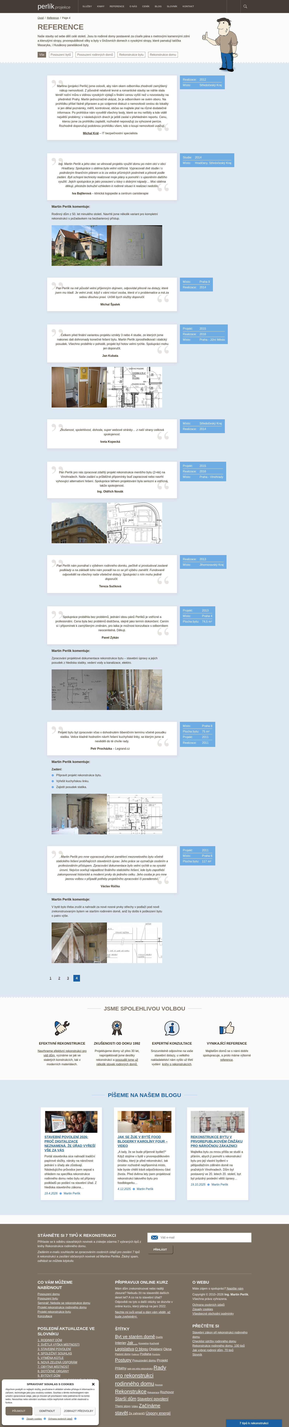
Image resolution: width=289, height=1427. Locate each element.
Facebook (231, 6)
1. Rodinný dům (50, 1340)
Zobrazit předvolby (78, 1410)
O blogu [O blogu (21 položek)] (141, 1349)
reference (226, 1059)
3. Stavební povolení (54, 1349)
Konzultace (45, 1316)
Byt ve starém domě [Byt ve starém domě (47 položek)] (135, 1336)
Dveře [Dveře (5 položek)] (159, 1337)
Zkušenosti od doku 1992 (117, 1043)
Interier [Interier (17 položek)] (120, 1343)
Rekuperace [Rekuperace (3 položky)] (153, 1392)
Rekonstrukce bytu (131, 54)
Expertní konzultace (172, 1043)
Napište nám (234, 1288)
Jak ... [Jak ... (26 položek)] (132, 1343)
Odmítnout (47, 1410)
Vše (41, 54)
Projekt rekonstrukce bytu (54, 1311)
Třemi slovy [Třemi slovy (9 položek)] (123, 1406)
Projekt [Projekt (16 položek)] (162, 1360)
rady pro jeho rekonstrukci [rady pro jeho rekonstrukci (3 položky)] (140, 1368)
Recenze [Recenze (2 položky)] (159, 1385)
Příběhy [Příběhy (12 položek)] (120, 1368)
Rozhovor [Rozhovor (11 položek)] (167, 1392)
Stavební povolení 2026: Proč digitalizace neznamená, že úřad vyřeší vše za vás (69, 1143)
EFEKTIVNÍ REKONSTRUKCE (62, 1043)
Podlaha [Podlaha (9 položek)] (145, 1354)
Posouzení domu (49, 1294)
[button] (93, 1384)
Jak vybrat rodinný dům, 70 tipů (212, 1350)
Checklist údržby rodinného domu (214, 1341)
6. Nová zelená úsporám (57, 1362)
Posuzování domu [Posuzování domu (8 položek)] (144, 1360)
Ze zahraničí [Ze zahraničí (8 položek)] (137, 1413)
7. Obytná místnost (53, 1366)
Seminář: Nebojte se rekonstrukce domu (64, 1303)
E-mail (236, 6)
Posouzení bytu (48, 1298)
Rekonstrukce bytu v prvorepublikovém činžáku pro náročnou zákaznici (217, 1141)
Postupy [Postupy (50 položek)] (123, 1359)
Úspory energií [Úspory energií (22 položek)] (158, 1413)
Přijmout (18, 1410)
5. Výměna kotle (51, 1357)
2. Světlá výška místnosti (59, 1344)
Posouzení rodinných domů (95, 54)
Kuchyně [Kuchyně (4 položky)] (154, 1343)
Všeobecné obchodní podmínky (213, 1313)
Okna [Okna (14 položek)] (167, 1349)
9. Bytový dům (49, 1375)
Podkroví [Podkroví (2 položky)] (135, 1354)
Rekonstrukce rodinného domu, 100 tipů (218, 1345)
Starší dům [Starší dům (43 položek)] (125, 1398)
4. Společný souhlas (55, 1353)
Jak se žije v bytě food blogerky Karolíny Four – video (143, 1141)
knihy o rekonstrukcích (176, 1064)
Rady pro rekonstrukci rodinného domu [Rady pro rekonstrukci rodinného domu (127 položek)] (140, 1375)
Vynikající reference (227, 1043)
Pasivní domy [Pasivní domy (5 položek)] (123, 1354)
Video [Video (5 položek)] (134, 1406)
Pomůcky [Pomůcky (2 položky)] (156, 1354)
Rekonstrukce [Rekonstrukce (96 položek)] (131, 1391)
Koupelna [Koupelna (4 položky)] (143, 1343)
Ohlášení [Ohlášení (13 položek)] (155, 1349)
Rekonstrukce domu (163, 54)
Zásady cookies (34, 1419)
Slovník (197, 1354)
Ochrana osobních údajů (60, 1419)
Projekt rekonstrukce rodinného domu (62, 1307)
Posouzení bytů (61, 54)
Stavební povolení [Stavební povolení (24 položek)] (152, 1399)
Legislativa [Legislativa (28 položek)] (124, 1349)
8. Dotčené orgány (53, 1371)
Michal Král (91, 133)
